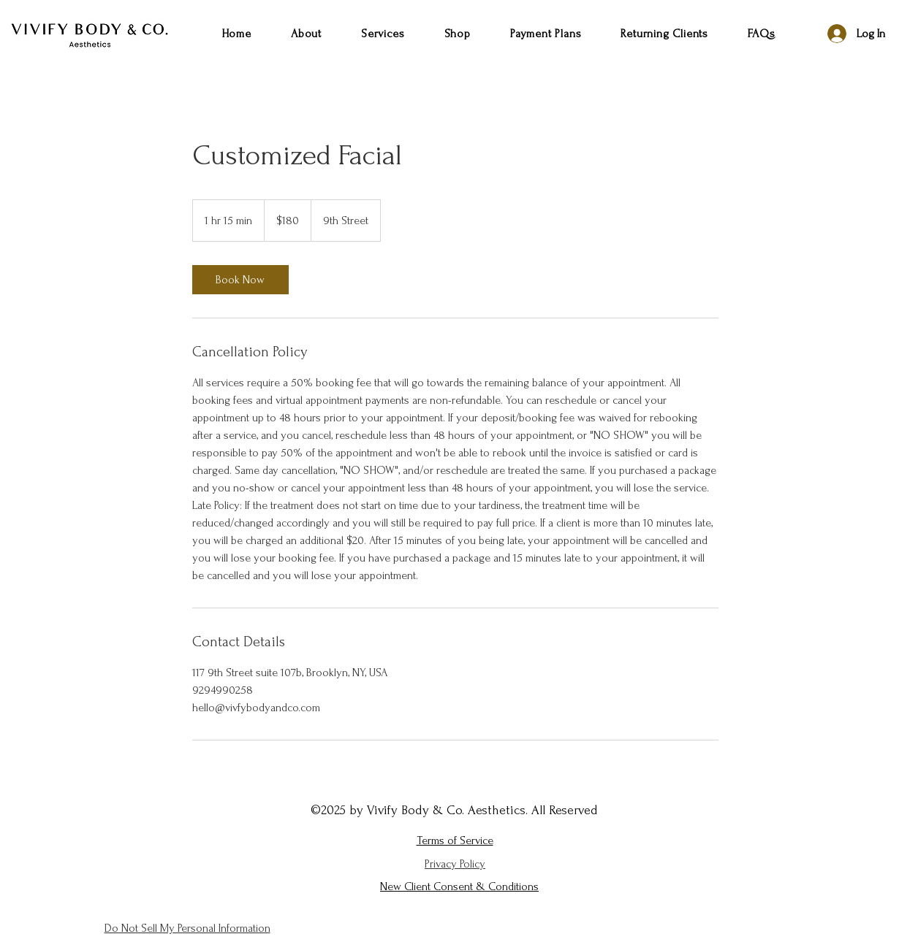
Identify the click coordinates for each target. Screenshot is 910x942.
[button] (383, 33)
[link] (240, 279)
